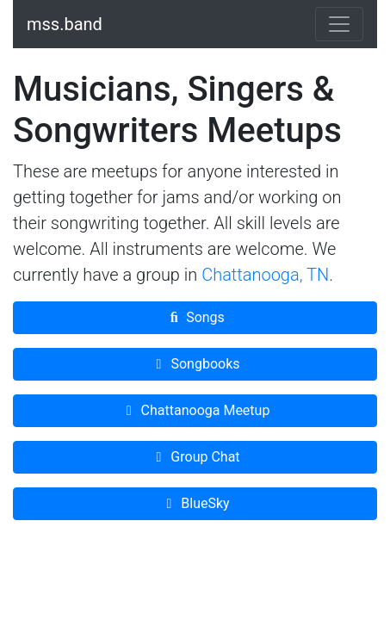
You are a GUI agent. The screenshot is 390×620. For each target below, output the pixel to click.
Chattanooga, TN (265, 274)
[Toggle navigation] (339, 24)
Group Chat (194, 457)
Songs (195, 317)
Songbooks (194, 364)
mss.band (64, 24)
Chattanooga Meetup (195, 410)
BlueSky (194, 503)
